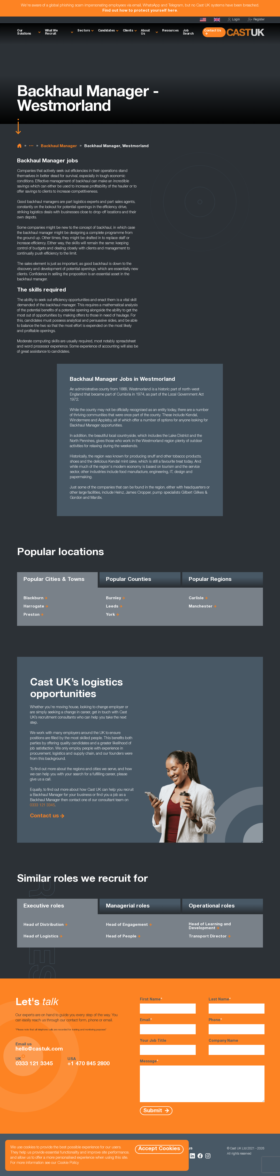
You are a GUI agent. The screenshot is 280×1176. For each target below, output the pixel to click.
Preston (32, 615)
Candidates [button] (106, 30)
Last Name (236, 1005)
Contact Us (212, 30)
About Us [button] (145, 32)
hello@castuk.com (39, 1049)
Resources (170, 30)
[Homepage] (217, 19)
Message (202, 1080)
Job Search (188, 32)
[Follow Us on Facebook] (200, 1155)
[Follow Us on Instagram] (207, 1155)
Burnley (113, 598)
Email (168, 1026)
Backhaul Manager (59, 146)
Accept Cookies (159, 1149)
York (110, 615)
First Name (168, 1005)
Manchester (201, 607)
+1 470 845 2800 (88, 1064)
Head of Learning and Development (210, 926)
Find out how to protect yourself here (139, 11)
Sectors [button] (83, 30)
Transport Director (208, 936)
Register (256, 20)
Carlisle (196, 598)
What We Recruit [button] (51, 32)
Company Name (236, 1047)
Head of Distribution (44, 925)
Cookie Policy (68, 1163)
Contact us (44, 816)
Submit (153, 1111)
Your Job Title (168, 1047)
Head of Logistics (41, 936)
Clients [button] (128, 30)
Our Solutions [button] (24, 32)
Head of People (121, 936)
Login (234, 20)
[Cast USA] (203, 19)
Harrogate (34, 607)
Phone (236, 1026)
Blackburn (33, 598)
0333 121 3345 (42, 805)
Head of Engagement (127, 925)
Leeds (112, 607)
